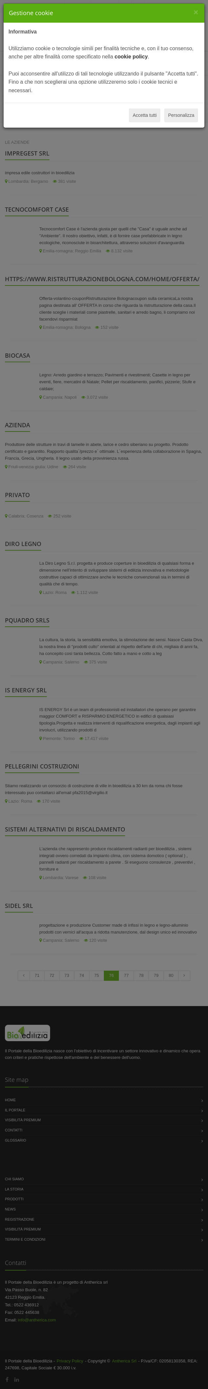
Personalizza (181, 115)
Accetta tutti (145, 115)
